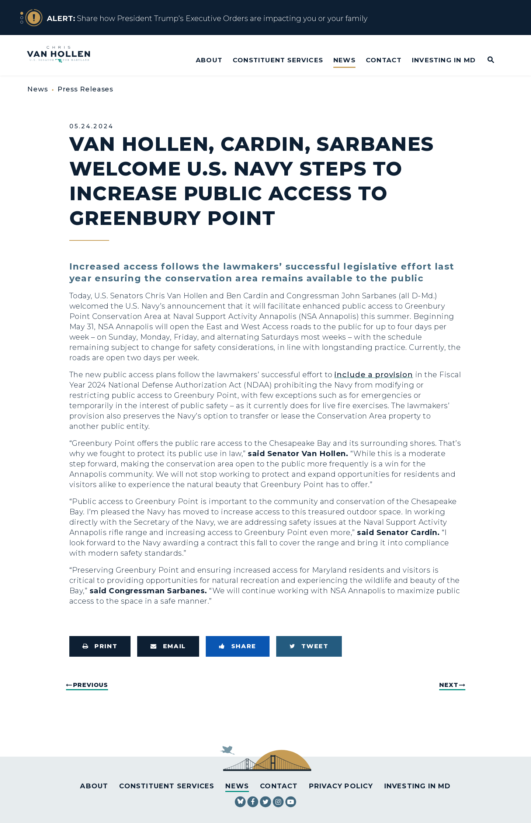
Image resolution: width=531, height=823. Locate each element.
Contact (384, 60)
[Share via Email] (168, 646)
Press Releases (86, 89)
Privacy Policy (341, 786)
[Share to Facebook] (238, 646)
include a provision (373, 374)
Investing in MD (444, 60)
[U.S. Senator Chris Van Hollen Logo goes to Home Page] (63, 55)
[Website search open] (486, 60)
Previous (90, 684)
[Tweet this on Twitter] (309, 646)
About (209, 60)
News (344, 60)
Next (448, 684)
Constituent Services (278, 60)
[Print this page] (100, 646)
